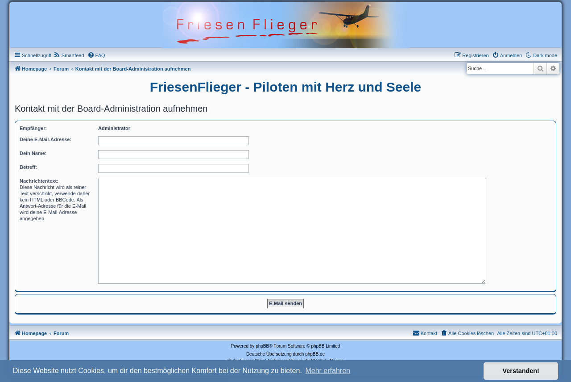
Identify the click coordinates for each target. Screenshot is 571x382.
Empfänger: (33, 128)
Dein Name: (33, 153)
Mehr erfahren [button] (327, 370)
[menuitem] (69, 55)
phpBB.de (315, 354)
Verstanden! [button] (521, 370)
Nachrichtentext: (39, 181)
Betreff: (28, 167)
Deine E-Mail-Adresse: (45, 139)
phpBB (262, 346)
